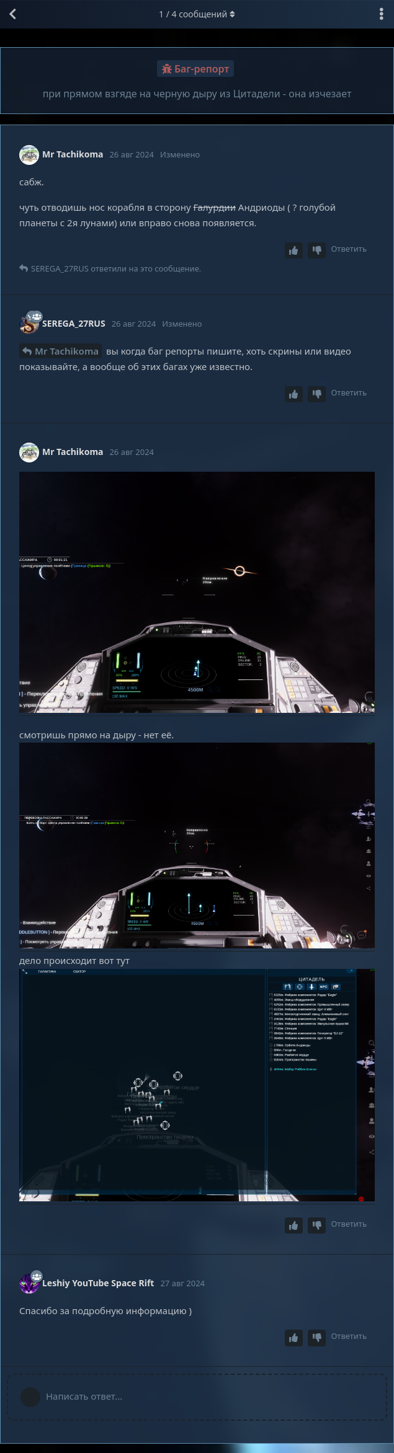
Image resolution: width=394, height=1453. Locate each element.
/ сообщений (197, 14)
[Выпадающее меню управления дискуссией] (381, 14)
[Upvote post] (294, 250)
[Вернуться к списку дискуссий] (12, 14)
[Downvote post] (317, 250)
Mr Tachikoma (67, 351)
